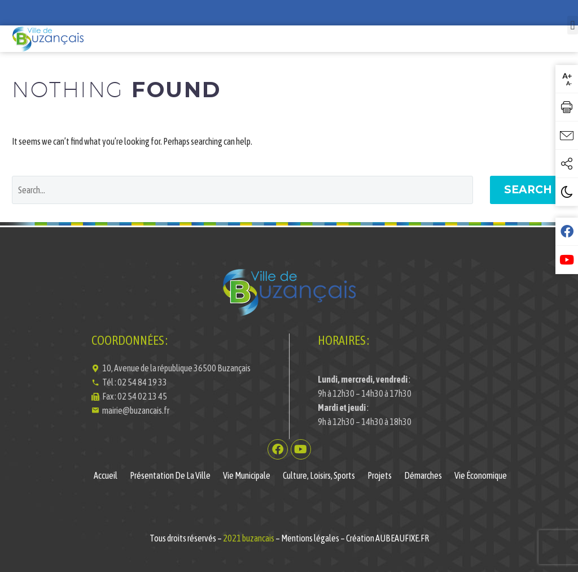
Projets (379, 475)
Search (528, 189)
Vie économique (480, 475)
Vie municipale (246, 475)
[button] (572, 25)
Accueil (105, 475)
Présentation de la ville (170, 475)
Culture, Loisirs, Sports (319, 475)
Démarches (423, 475)
